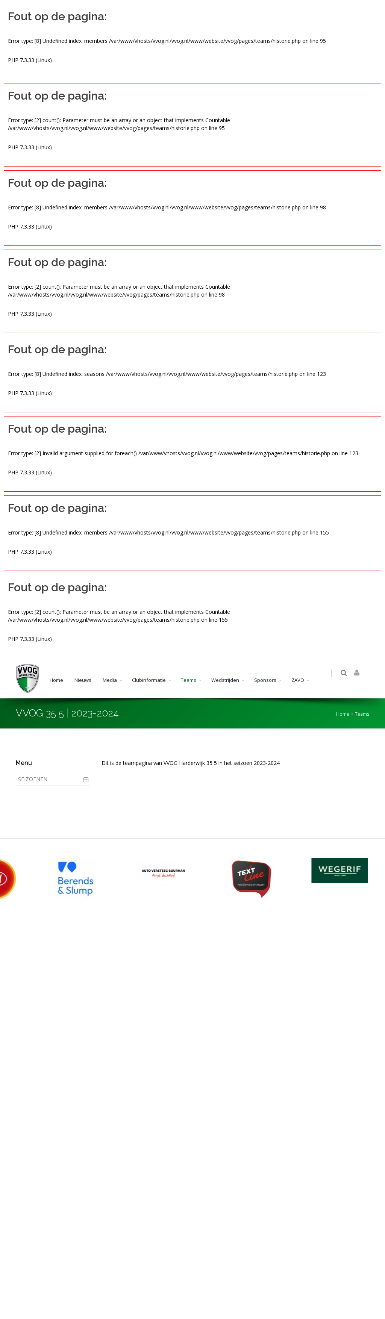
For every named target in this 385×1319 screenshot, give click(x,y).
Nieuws (82, 680)
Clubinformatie (149, 680)
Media (110, 680)
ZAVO (297, 680)
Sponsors (265, 680)
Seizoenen (32, 779)
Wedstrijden (225, 680)
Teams (188, 680)
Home (56, 680)
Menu (24, 762)
